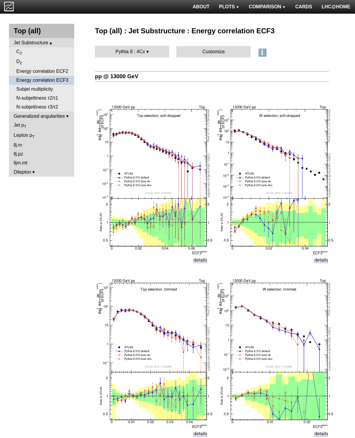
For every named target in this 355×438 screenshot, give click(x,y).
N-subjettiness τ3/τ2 (37, 106)
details (200, 260)
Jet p (20, 126)
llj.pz (18, 153)
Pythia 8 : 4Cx (130, 51)
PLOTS (229, 6)
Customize (213, 51)
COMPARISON (267, 6)
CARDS (303, 6)
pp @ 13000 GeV (116, 76)
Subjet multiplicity (34, 89)
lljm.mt (20, 162)
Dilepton (22, 172)
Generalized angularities (39, 116)
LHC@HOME (336, 6)
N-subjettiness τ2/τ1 (37, 98)
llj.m (18, 144)
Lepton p (24, 136)
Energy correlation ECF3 (42, 80)
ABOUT (201, 6)
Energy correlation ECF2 (42, 71)
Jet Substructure (31, 42)
